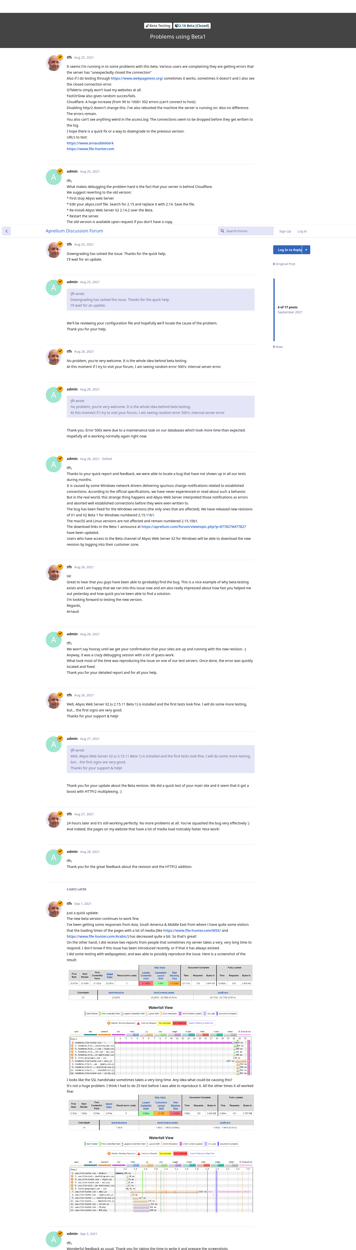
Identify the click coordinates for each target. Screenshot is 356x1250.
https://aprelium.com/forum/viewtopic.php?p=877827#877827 (193, 302)
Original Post (284, 39)
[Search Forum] (246, 6)
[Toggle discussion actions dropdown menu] (306, 25)
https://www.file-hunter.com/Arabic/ (97, 711)
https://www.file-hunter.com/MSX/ (192, 706)
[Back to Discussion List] (6, 6)
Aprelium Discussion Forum (74, 6)
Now (278, 122)
